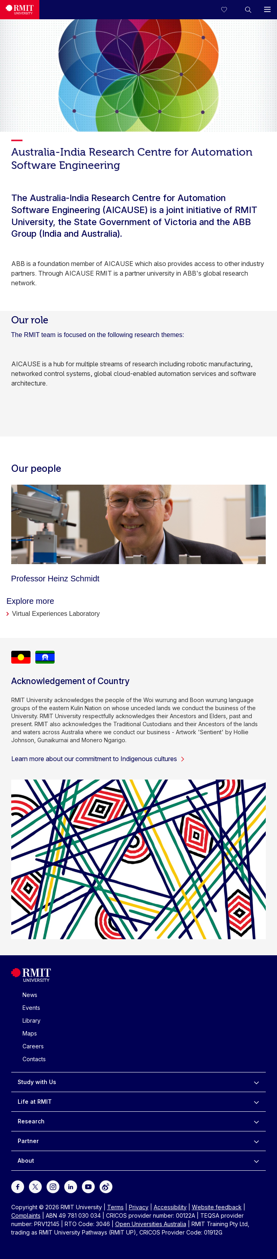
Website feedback (217, 1207)
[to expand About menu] (256, 1160)
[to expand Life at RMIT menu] (256, 1101)
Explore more (30, 601)
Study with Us (37, 1081)
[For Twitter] (35, 1186)
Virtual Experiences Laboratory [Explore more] (56, 613)
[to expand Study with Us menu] (256, 1082)
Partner (28, 1140)
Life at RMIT (35, 1101)
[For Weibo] (106, 1186)
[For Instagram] (53, 1186)
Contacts (34, 1059)
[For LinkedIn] (70, 1186)
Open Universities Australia (150, 1223)
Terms (115, 1207)
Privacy (139, 1207)
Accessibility (170, 1207)
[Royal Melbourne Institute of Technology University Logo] (19, 9)
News (29, 994)
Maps (29, 1033)
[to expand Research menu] (256, 1121)
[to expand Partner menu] (256, 1141)
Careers (33, 1046)
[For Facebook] (17, 1186)
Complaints (26, 1215)
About (26, 1160)
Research (31, 1121)
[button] (248, 9)
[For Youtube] (88, 1186)
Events (31, 1007)
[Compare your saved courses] (228, 9)
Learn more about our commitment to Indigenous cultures (98, 759)
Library (31, 1020)
